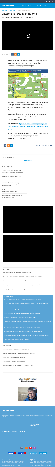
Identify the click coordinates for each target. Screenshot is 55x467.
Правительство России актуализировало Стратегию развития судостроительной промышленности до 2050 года (26, 126)
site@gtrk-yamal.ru (25, 415)
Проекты (30, 5)
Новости (23, 5)
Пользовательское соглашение (35, 425)
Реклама (38, 5)
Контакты (22, 431)
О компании (6, 431)
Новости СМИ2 (28, 160)
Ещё (45, 5)
